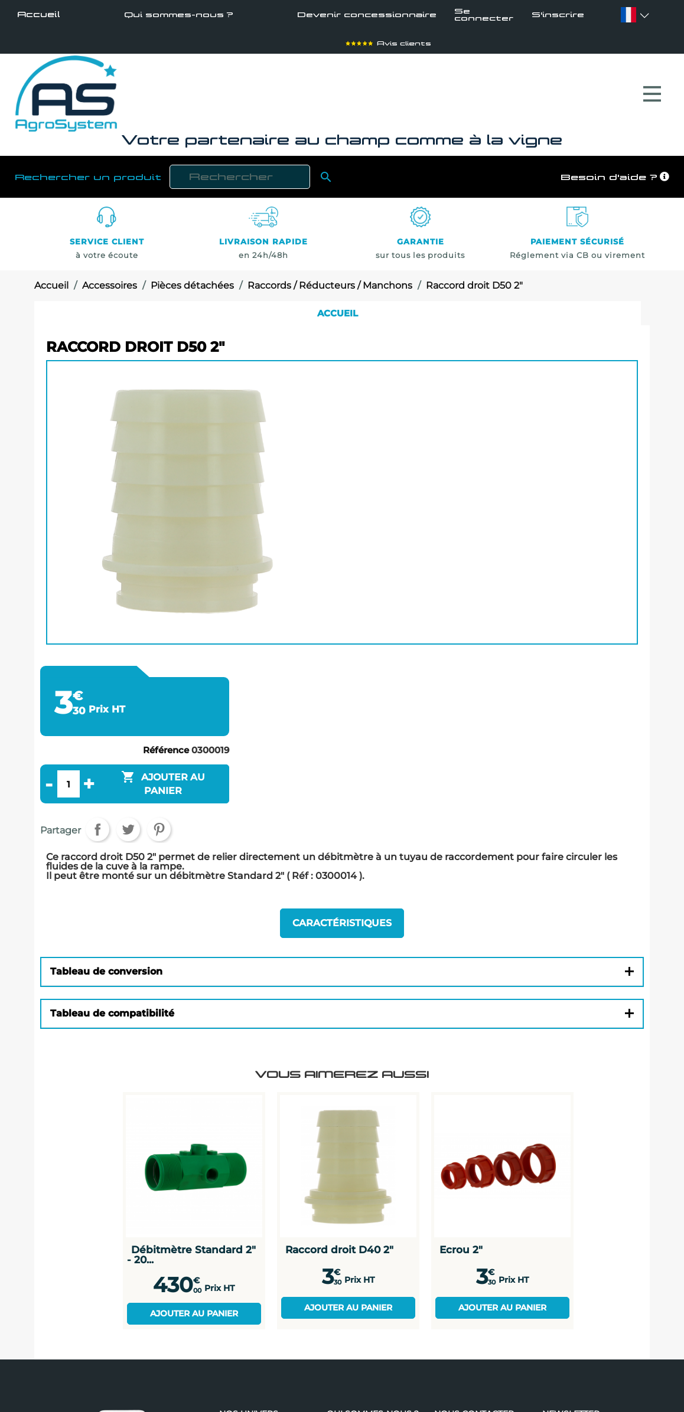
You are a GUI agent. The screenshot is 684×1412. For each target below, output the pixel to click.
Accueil (38, 14)
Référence (166, 752)
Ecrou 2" (461, 1250)
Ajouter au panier (194, 1314)
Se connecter (484, 14)
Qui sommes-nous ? (176, 14)
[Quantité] (68, 786)
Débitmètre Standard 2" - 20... (191, 1255)
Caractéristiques (342, 924)
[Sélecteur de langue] (628, 14)
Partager (97, 832)
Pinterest (159, 832)
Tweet (128, 832)
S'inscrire (556, 15)
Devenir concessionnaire (365, 14)
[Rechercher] (240, 180)
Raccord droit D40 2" (339, 1250)
